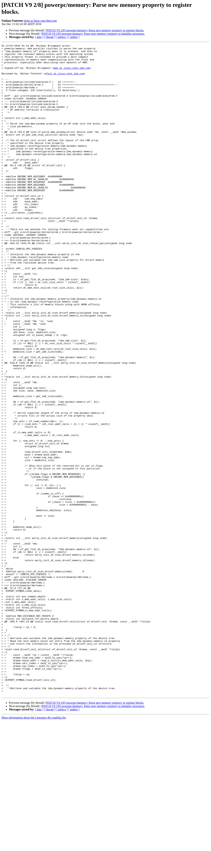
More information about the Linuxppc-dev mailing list (33, 847)
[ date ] (39, 37)
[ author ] (74, 37)
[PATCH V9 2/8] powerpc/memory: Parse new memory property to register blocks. (94, 30)
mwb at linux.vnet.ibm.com (72, 73)
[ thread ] (49, 37)
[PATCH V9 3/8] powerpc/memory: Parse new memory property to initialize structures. (93, 33)
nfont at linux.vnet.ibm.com (40, 20)
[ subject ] (62, 37)
